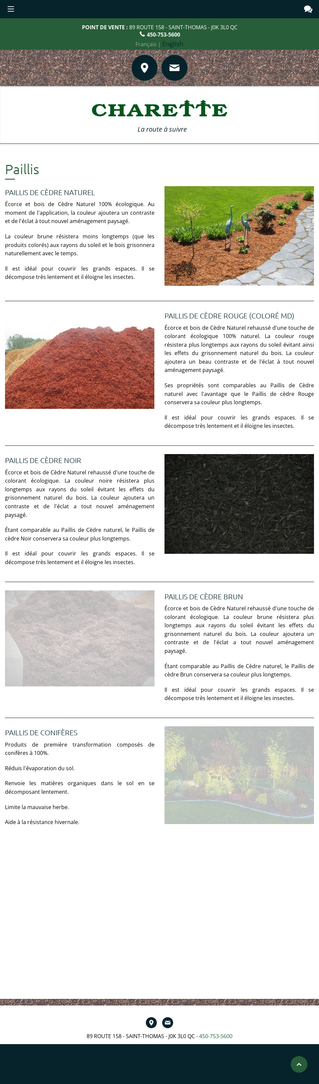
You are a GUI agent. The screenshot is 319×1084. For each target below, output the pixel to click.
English (172, 43)
